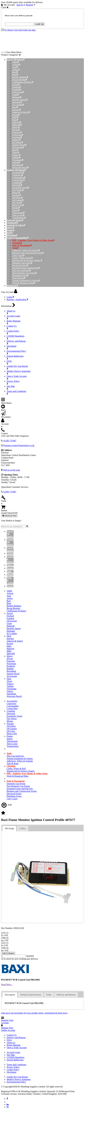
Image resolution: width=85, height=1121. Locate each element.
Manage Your (8, 1029)
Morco (16, 127)
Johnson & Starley (21, 112)
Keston (16, 115)
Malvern (16, 122)
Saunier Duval (19, 145)
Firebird (16, 87)
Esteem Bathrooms (15, 1060)
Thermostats (18, 213)
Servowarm (18, 147)
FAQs (9, 1040)
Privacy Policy (13, 1067)
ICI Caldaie (18, 105)
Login (10, 297)
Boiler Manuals (13, 1045)
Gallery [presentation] (22, 828)
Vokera (16, 162)
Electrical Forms (20, 265)
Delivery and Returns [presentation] (66, 994)
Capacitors (17, 175)
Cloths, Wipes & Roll (22, 258)
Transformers (19, 218)
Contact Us (12, 1035)
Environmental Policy (16, 1082)
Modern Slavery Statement (19, 1079)
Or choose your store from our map (20, 30)
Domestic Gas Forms (22, 263)
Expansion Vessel (20, 187)
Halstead (17, 97)
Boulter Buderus (20, 77)
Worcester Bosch (20, 167)
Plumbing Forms (20, 275)
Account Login (13, 1052)
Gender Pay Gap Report (17, 1077)
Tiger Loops (18, 215)
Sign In (20, 5)
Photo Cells (18, 205)
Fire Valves (18, 190)
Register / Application (17, 299)
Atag (15, 67)
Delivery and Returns (16, 1037)
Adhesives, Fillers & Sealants (26, 250)
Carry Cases (18, 255)
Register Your (7, 1021)
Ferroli (16, 84)
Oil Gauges (18, 200)
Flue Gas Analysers (21, 270)
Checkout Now (9, 516)
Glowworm (18, 92)
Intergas (16, 110)
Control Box (18, 180)
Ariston (16, 64)
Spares (16, 210)
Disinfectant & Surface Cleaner (27, 260)
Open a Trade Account (17, 1047)
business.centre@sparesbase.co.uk (19, 445)
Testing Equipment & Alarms (26, 280)
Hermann (17, 102)
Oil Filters (17, 197)
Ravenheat (17, 142)
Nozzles (16, 195)
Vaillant (16, 157)
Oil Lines (17, 202)
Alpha (15, 62)
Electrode (17, 185)
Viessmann (17, 160)
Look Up (39, 24)
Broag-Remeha (19, 79)
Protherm (17, 137)
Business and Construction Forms (28, 253)
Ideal (15, 107)
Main (15, 120)
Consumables (19, 177)
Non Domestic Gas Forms (24, 273)
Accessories (18, 172)
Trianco (16, 155)
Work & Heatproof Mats (23, 283)
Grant (15, 94)
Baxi (15, 72)
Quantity (30, 956)
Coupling (17, 182)
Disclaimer (11, 1072)
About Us (11, 1042)
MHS (15, 117)
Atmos (16, 69)
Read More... (7, 984)
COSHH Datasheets (15, 1057)
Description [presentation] (10, 994)
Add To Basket (8, 953)
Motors (16, 192)
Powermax (17, 135)
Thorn (15, 152)
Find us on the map (11, 470)
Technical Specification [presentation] (30, 994)
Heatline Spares (20, 99)
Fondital (16, 89)
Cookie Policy (13, 1069)
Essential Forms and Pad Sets (26, 268)
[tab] (9, 828)
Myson (16, 130)
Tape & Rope (19, 278)
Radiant (16, 140)
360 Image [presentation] (9, 828)
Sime (15, 150)
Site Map (11, 1055)
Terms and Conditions (16, 1064)
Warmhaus (17, 165)
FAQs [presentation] (48, 994)
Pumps (16, 207)
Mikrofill (17, 125)
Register (29, 5)
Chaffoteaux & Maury (22, 82)
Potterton (17, 132)
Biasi (15, 74)
